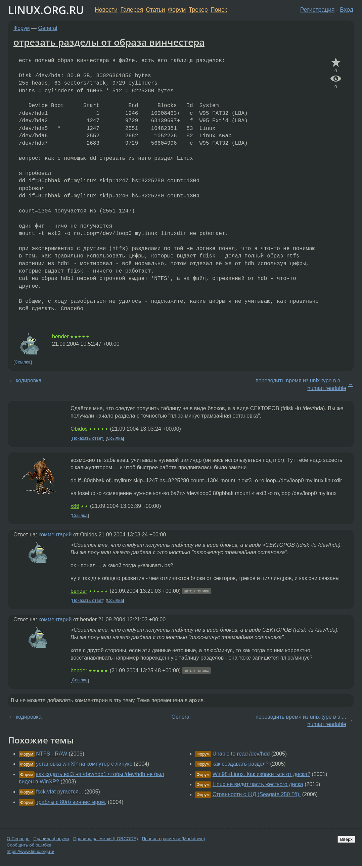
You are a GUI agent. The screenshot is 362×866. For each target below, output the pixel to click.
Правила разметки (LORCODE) (105, 838)
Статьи (155, 9)
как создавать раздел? (241, 764)
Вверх (346, 839)
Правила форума (52, 838)
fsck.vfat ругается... (59, 792)
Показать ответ (87, 438)
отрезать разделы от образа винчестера (109, 42)
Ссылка (23, 362)
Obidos (79, 429)
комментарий (55, 534)
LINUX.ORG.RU (46, 10)
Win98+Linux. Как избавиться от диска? (261, 774)
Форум (177, 9)
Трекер (198, 9)
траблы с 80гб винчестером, (71, 802)
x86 (75, 506)
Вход (346, 9)
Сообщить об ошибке (29, 845)
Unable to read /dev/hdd (241, 754)
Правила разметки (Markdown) (173, 838)
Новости (106, 9)
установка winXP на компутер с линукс (84, 764)
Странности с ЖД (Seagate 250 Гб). (257, 794)
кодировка (29, 380)
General (47, 28)
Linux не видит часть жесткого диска (258, 784)
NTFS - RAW (51, 754)
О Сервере (18, 838)
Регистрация (317, 9)
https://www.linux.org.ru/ (30, 851)
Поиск (219, 9)
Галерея (132, 9)
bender (60, 336)
